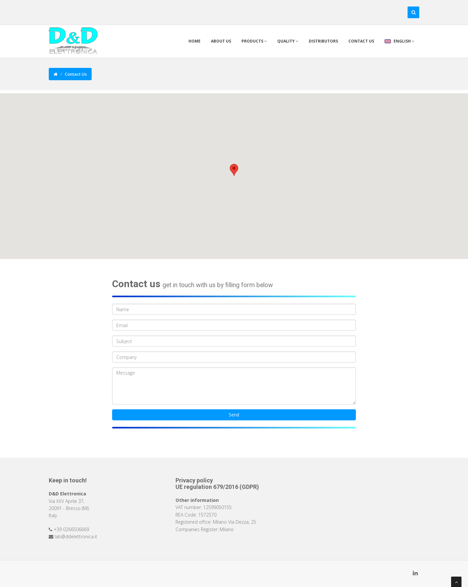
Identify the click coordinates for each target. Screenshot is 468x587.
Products (254, 41)
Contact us (361, 41)
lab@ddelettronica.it (76, 536)
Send (234, 415)
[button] (234, 170)
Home (194, 41)
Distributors (323, 41)
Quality (287, 41)
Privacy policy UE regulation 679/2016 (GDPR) (217, 483)
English (399, 41)
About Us (221, 41)
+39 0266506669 (71, 529)
